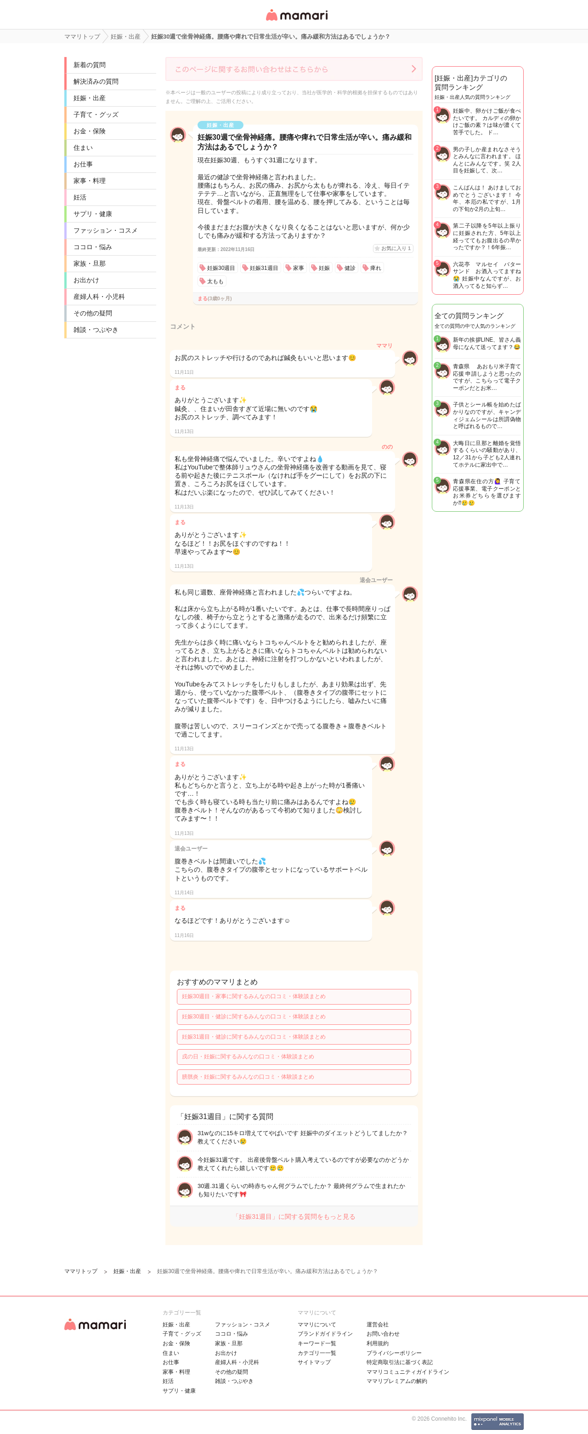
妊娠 (324, 268)
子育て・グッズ (96, 114)
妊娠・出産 (90, 98)
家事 (298, 268)
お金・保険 (90, 131)
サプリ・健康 (93, 213)
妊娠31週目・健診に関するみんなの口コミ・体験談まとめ (254, 1037)
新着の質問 (90, 65)
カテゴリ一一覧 (317, 1353)
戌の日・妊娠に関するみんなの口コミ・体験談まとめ (248, 1056)
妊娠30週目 (221, 268)
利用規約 (378, 1343)
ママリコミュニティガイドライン (408, 1372)
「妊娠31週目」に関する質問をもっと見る (294, 1216)
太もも (215, 281)
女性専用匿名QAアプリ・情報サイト (296, 21)
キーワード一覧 (317, 1343)
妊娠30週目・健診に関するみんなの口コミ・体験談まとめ (254, 1016)
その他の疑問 (93, 313)
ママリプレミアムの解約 (397, 1381)
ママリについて (317, 1324)
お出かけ (86, 280)
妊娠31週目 (264, 268)
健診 (350, 268)
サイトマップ (314, 1362)
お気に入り (396, 248)
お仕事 (83, 164)
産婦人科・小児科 (99, 296)
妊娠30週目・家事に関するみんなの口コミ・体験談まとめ (254, 996)
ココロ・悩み (93, 247)
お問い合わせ (383, 1334)
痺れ (375, 268)
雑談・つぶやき (96, 329)
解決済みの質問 (96, 81)
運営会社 (378, 1324)
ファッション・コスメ (106, 230)
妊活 (80, 197)
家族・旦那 (90, 263)
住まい (83, 147)
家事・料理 (90, 180)
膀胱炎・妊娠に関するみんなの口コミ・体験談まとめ (248, 1077)
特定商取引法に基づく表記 (400, 1362)
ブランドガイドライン (325, 1334)
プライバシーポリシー (394, 1353)
